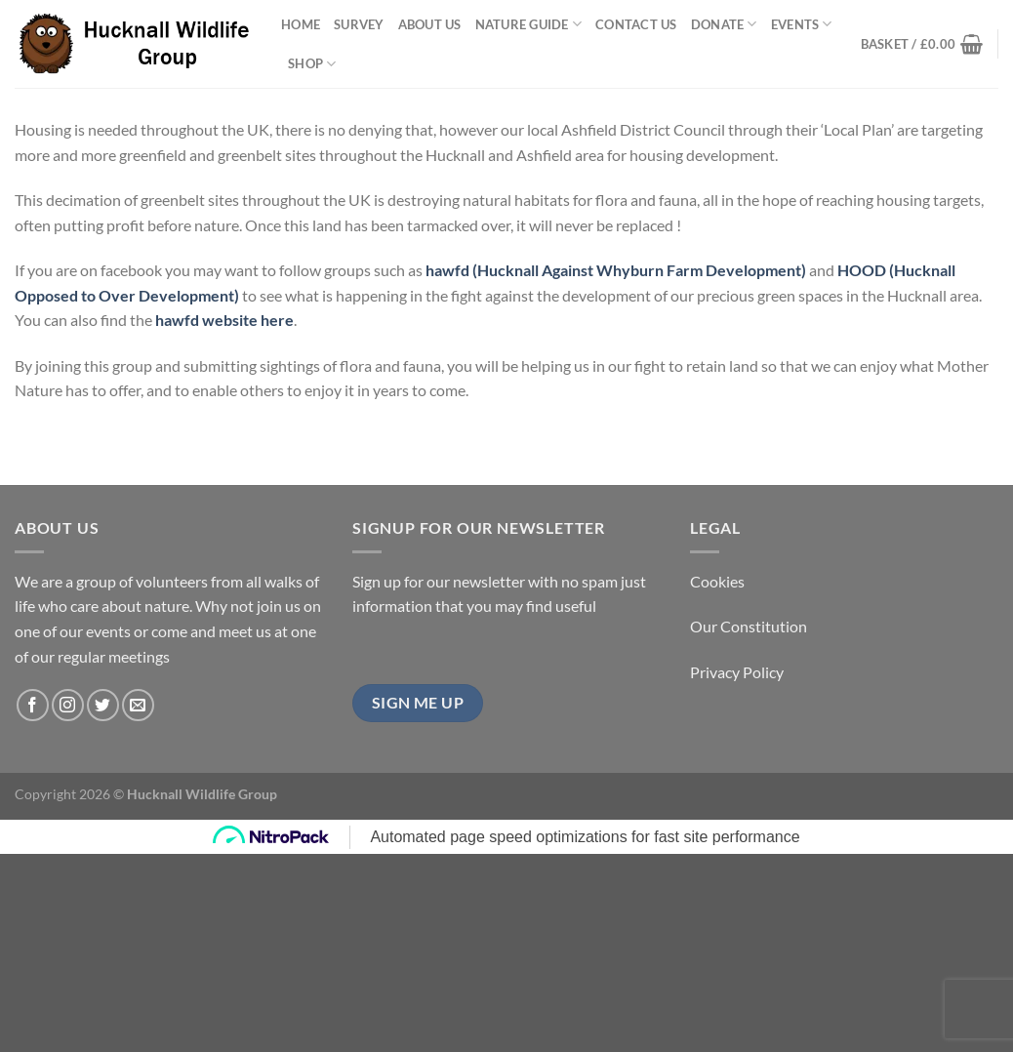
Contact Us (636, 24)
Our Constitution (748, 626)
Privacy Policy (737, 672)
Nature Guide (529, 24)
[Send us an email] (138, 705)
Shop (312, 64)
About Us (430, 24)
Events (801, 24)
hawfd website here (224, 319)
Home (300, 24)
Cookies (717, 581)
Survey (359, 24)
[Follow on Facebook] (33, 705)
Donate (724, 24)
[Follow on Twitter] (103, 705)
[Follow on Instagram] (68, 705)
